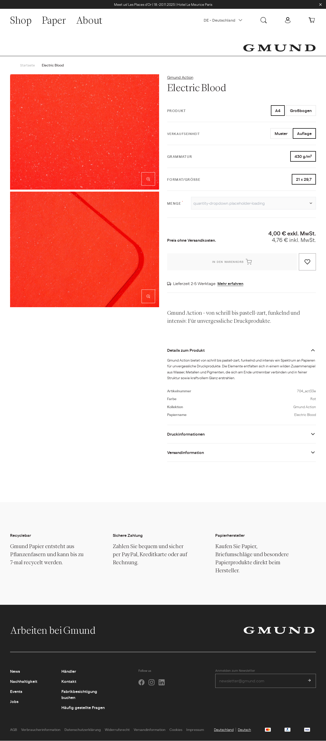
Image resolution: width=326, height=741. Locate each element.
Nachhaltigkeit (23, 681)
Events (16, 691)
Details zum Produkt (186, 350)
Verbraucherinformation (40, 729)
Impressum (195, 729)
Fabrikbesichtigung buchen (79, 694)
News (15, 671)
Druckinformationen (186, 434)
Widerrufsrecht (117, 729)
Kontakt (68, 681)
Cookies (175, 729)
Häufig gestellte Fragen (83, 707)
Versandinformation (185, 452)
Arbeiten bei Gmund (58, 630)
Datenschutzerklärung (82, 729)
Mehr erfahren (231, 283)
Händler (68, 671)
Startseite (27, 65)
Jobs (14, 701)
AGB (13, 729)
